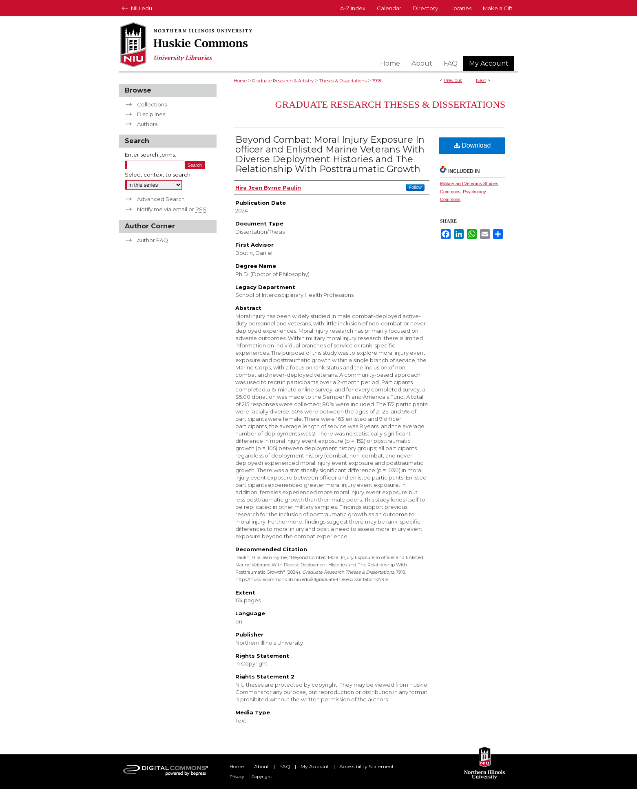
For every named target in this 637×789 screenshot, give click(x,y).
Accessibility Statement (366, 766)
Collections (152, 104)
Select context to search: (158, 174)
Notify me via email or (171, 209)
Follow (415, 187)
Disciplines (151, 114)
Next (481, 80)
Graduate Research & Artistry (283, 81)
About (261, 766)
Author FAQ (152, 240)
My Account (315, 766)
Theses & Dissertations (343, 81)
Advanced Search (161, 199)
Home (240, 81)
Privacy (237, 776)
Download (472, 145)
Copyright (262, 776)
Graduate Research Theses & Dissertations (390, 104)
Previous (453, 80)
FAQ (284, 766)
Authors (147, 124)
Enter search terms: (150, 154)
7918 (376, 81)
